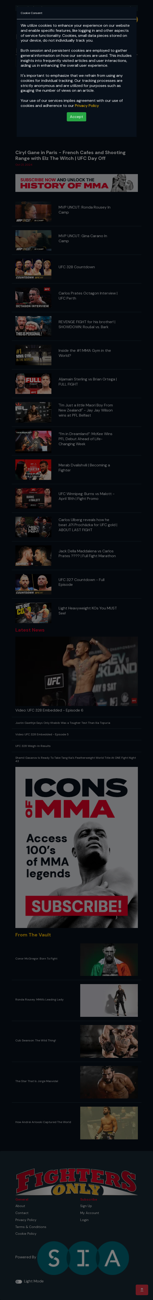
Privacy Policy (87, 105)
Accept (76, 116)
